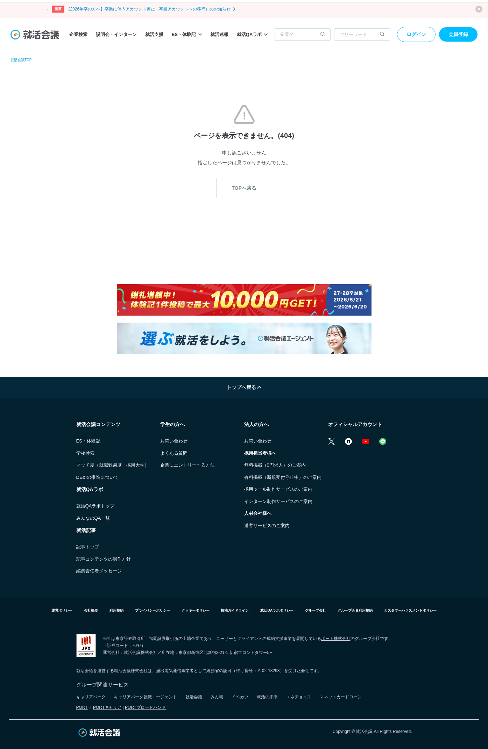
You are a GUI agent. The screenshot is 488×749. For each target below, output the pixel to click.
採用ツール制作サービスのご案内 (278, 489)
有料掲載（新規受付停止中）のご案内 (282, 477)
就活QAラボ (252, 34)
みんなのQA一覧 (93, 518)
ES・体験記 (187, 34)
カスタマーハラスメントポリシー (410, 610)
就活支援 (154, 34)
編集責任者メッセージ (99, 571)
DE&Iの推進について (97, 477)
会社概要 (91, 610)
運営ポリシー (61, 610)
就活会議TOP (20, 60)
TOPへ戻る (244, 188)
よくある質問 (174, 453)
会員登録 (458, 34)
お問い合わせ (174, 441)
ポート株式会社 (336, 638)
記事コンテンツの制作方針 (103, 559)
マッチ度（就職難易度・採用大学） (112, 465)
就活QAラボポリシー (276, 610)
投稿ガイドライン (235, 610)
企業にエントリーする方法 (187, 465)
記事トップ (87, 546)
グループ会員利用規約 (355, 610)
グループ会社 (315, 610)
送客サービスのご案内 (267, 525)
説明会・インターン (116, 34)
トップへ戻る (244, 387)
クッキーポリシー (196, 610)
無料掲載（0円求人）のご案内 (275, 465)
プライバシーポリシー (152, 610)
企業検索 (78, 34)
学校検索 (85, 453)
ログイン (416, 34)
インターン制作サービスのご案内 (278, 501)
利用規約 (116, 610)
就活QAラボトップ (95, 506)
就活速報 (219, 34)
